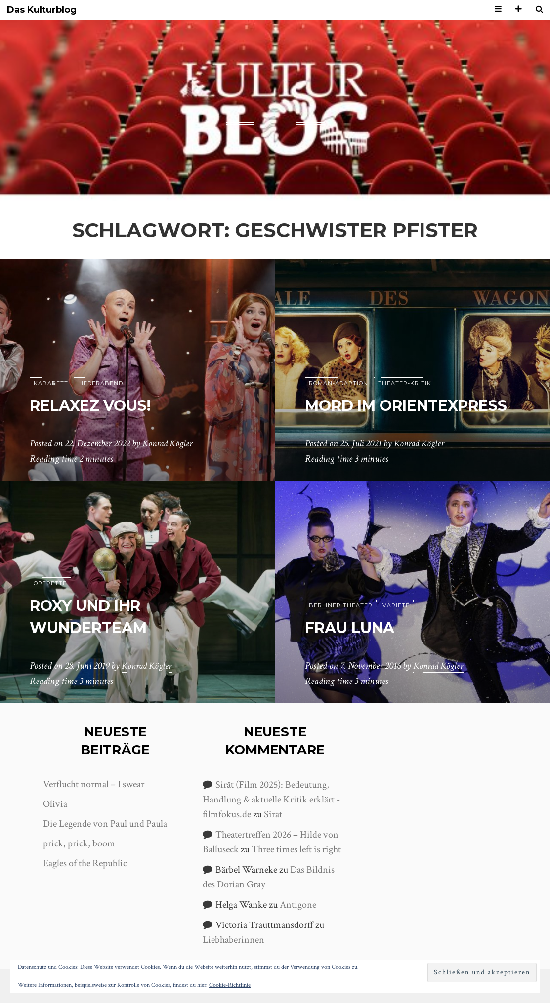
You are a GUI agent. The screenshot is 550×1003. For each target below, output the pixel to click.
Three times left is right (296, 849)
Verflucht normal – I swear (93, 784)
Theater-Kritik (404, 361)
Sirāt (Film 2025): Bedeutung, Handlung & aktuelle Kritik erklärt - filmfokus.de (271, 799)
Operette (50, 583)
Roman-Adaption (338, 361)
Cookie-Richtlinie (230, 985)
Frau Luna (354, 627)
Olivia (55, 804)
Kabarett (51, 383)
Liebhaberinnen (233, 939)
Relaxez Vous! (96, 405)
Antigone (298, 904)
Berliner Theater (341, 605)
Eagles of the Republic (85, 863)
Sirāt (273, 814)
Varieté (396, 605)
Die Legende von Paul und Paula (105, 823)
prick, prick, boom (79, 843)
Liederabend (100, 383)
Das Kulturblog (42, 10)
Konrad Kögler (169, 444)
